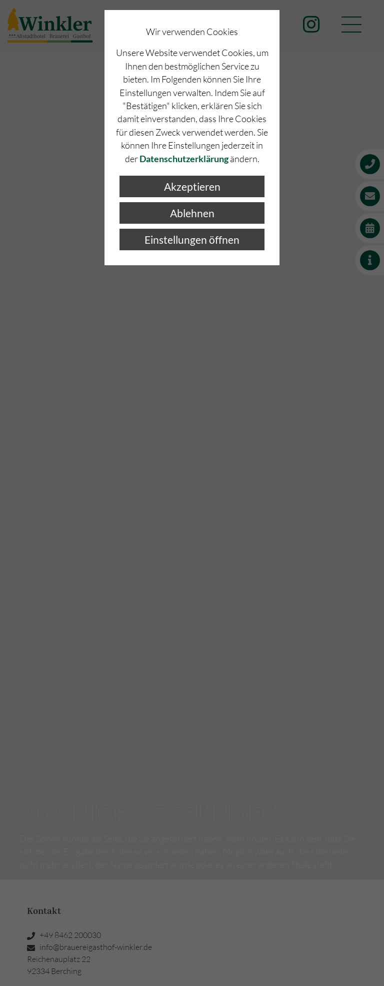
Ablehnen (192, 213)
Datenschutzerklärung (184, 159)
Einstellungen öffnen (192, 239)
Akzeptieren (192, 186)
